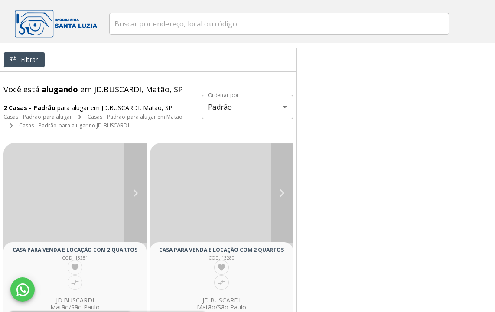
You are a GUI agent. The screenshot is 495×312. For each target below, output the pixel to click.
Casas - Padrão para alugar (37, 116)
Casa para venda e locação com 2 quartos (75, 250)
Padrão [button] (220, 107)
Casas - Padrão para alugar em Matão (135, 116)
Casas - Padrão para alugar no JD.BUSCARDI (74, 125)
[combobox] (290, 24)
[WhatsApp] (22, 289)
